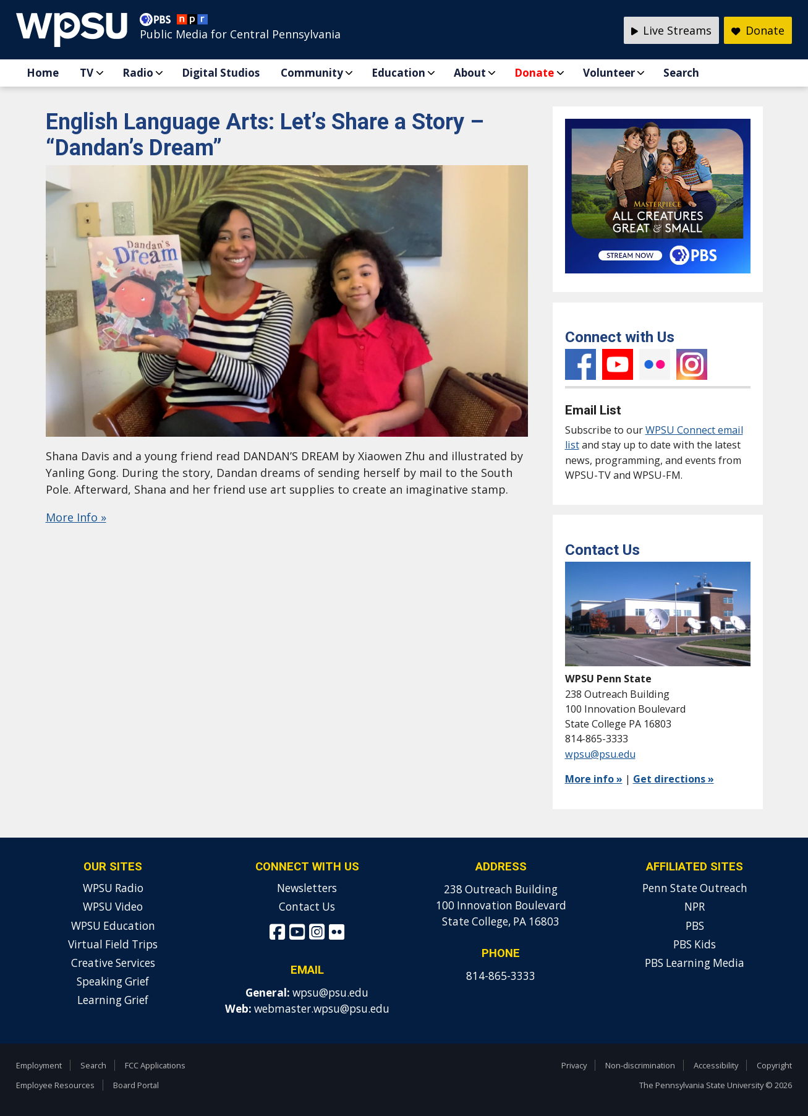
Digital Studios (221, 73)
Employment (39, 1065)
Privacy (574, 1065)
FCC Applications (155, 1065)
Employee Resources (55, 1085)
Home (43, 73)
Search (681, 73)
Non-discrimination (640, 1065)
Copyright (774, 1065)
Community (312, 73)
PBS (695, 926)
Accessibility (716, 1065)
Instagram (691, 364)
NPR (694, 906)
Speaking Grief (113, 981)
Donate (534, 73)
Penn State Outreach (694, 888)
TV (86, 73)
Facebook (580, 364)
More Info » (76, 517)
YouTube (617, 364)
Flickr (654, 364)
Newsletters (307, 888)
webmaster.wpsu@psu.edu (321, 1009)
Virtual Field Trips (113, 944)
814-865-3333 (500, 976)
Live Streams (671, 30)
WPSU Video (113, 906)
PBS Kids (694, 944)
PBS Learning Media (694, 963)
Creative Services (113, 963)
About (470, 73)
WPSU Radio (113, 888)
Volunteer (609, 73)
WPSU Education (113, 926)
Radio (137, 73)
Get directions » (673, 779)
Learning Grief (112, 1000)
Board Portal (136, 1085)
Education (398, 73)
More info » (594, 779)
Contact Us (307, 906)
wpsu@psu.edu (600, 754)
